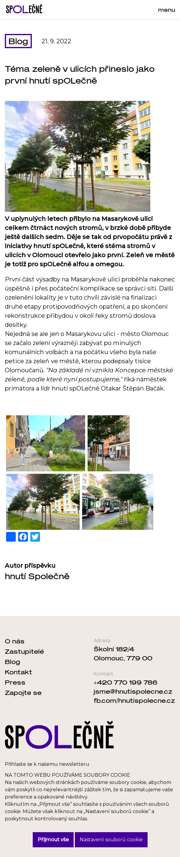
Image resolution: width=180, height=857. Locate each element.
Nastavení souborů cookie (111, 839)
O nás (15, 641)
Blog (18, 41)
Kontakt (18, 672)
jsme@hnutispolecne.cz (133, 691)
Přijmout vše (53, 839)
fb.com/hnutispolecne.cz (134, 700)
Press (15, 682)
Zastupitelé (24, 651)
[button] (45, 443)
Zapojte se (23, 692)
